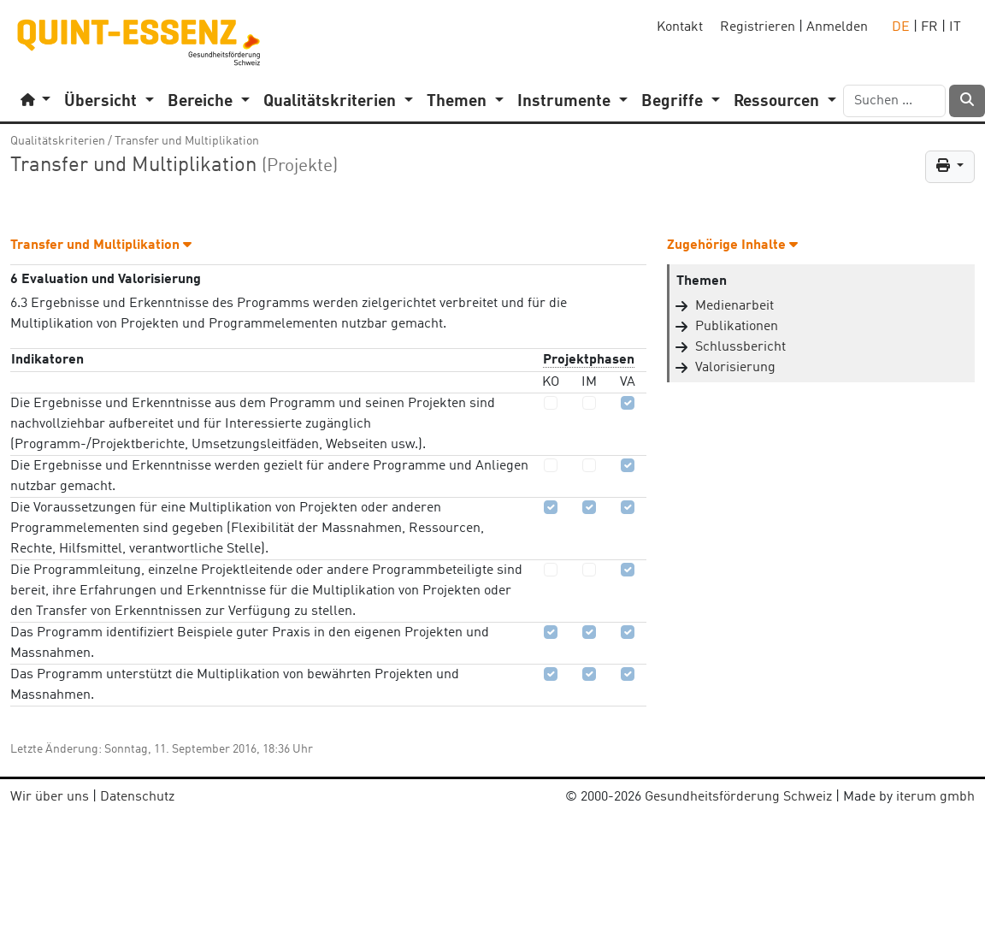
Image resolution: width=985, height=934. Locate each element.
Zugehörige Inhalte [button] (732, 245)
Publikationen (736, 327)
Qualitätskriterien (57, 141)
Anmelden (837, 27)
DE (901, 27)
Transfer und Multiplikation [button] (101, 245)
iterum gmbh (935, 797)
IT (955, 27)
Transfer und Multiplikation (187, 141)
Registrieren (757, 27)
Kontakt (680, 27)
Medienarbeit (734, 306)
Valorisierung (735, 368)
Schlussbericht (740, 347)
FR (929, 27)
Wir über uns (49, 797)
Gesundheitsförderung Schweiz (738, 797)
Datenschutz (137, 797)
